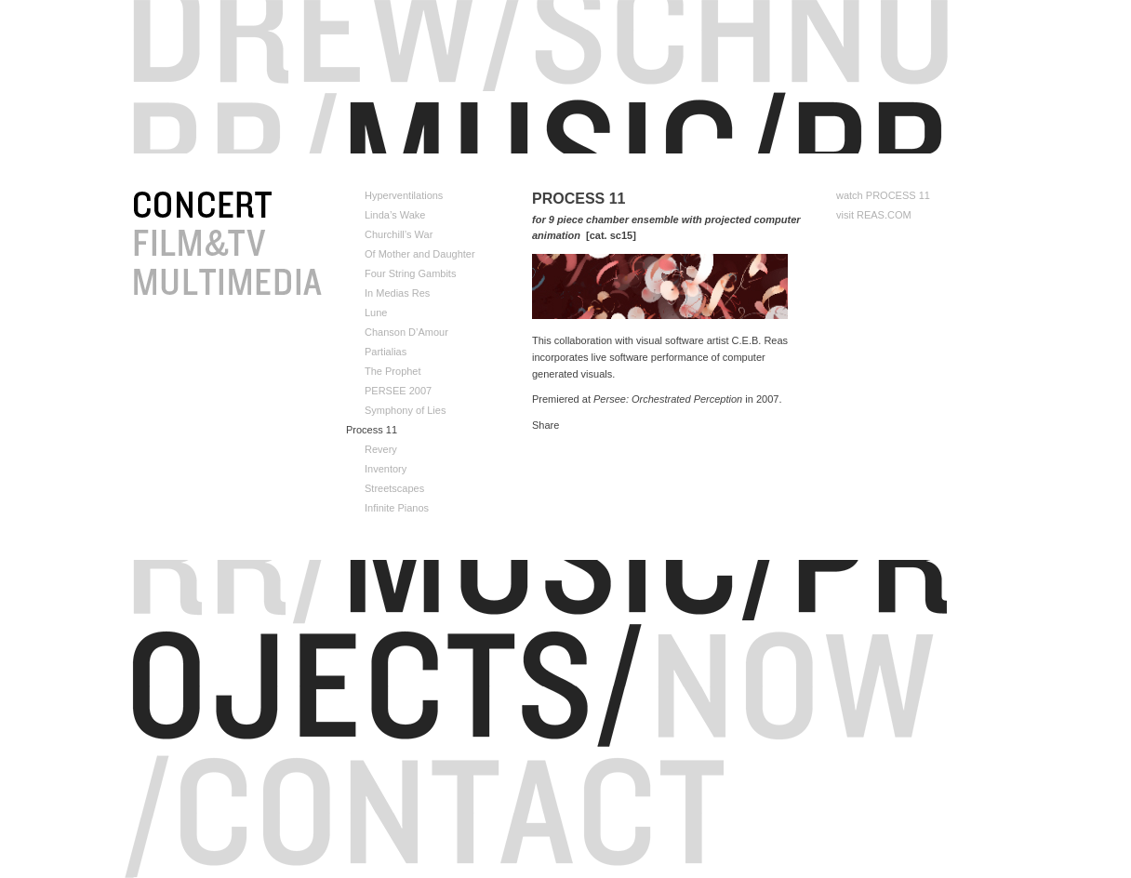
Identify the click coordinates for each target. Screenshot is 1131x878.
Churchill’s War (398, 235)
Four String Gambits (410, 274)
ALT (276, 284)
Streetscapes (394, 489)
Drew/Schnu (565, 16)
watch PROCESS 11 (883, 196)
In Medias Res (397, 293)
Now (793, 657)
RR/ (233, 122)
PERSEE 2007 (398, 391)
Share (545, 425)
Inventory (385, 469)
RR (565, 62)
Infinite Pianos (397, 508)
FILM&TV (276, 244)
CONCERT (276, 205)
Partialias (385, 352)
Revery (381, 450)
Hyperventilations (404, 196)
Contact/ (449, 781)
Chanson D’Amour (406, 332)
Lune (376, 313)
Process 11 (371, 430)
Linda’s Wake (395, 215)
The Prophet (393, 371)
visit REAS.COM (873, 215)
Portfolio (645, 122)
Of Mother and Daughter (420, 254)
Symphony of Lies (405, 411)
